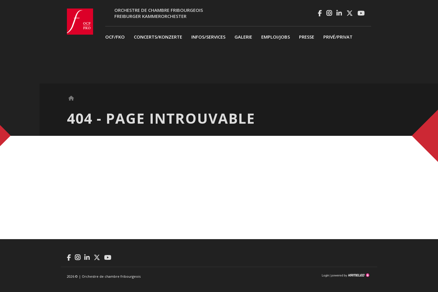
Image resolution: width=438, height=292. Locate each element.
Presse (306, 37)
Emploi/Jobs (275, 37)
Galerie (243, 37)
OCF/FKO (115, 37)
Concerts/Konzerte (158, 37)
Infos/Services (208, 37)
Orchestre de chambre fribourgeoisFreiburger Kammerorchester (158, 13)
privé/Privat (338, 37)
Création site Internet (350, 275)
